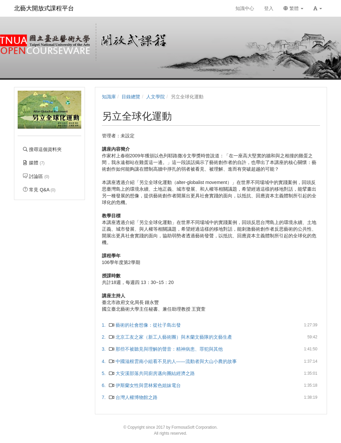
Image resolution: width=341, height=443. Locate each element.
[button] (317, 8)
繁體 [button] (293, 8)
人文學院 (155, 96)
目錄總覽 (131, 96)
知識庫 (109, 96)
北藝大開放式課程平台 (44, 8)
